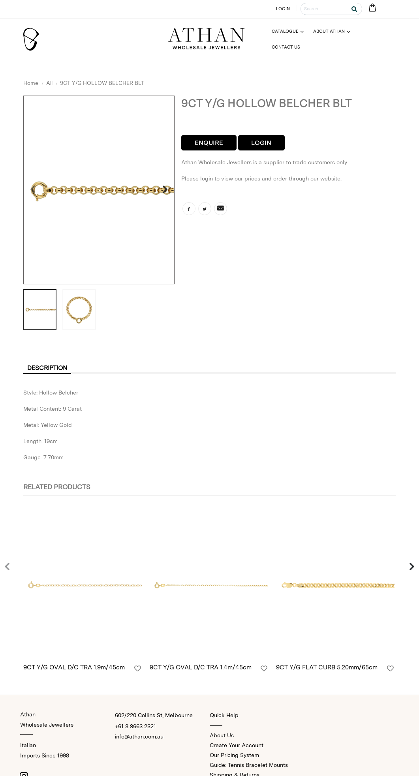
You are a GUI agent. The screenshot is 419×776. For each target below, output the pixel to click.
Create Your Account (236, 746)
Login (261, 143)
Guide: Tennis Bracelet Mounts (249, 766)
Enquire (209, 143)
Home (30, 83)
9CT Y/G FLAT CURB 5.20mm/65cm (327, 668)
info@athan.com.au (139, 737)
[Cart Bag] (372, 8)
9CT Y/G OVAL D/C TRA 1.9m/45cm (74, 668)
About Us (222, 736)
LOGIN (283, 8)
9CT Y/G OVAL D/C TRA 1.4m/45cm (201, 668)
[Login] (137, 670)
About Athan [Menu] (329, 31)
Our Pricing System (234, 756)
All (49, 83)
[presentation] (33, 190)
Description (49, 368)
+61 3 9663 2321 (135, 727)
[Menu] (291, 31)
